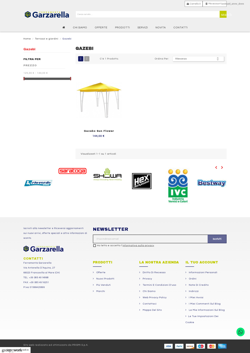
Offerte (101, 272)
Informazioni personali (202, 272)
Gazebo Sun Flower (99, 131)
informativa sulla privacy (138, 245)
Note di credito (198, 285)
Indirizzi (193, 291)
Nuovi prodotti (105, 279)
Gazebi (29, 49)
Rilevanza (198, 59)
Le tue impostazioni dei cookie (202, 319)
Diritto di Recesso (154, 272)
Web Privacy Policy (154, 297)
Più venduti (103, 285)
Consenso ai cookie (15, 350)
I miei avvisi (195, 297)
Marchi (100, 291)
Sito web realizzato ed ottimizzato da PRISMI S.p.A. (55, 345)
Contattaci (149, 304)
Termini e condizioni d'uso (159, 285)
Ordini (192, 279)
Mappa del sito (152, 310)
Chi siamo (149, 291)
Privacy (147, 279)
